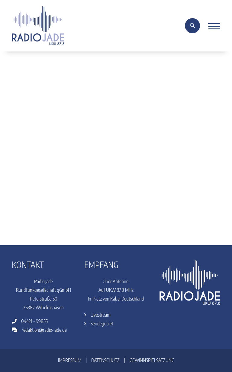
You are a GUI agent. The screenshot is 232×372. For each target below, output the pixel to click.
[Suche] (192, 25)
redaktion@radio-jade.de (39, 330)
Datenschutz (105, 360)
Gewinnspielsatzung (152, 360)
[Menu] (212, 26)
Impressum (69, 360)
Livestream (97, 315)
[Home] (38, 25)
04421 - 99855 (30, 321)
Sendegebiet (98, 324)
